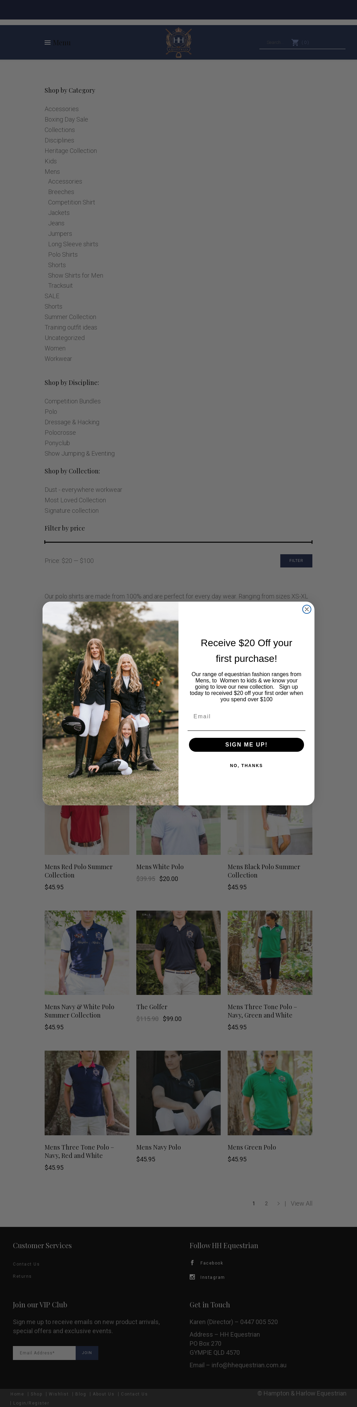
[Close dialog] (307, 609)
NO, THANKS (246, 765)
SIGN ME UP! (246, 745)
